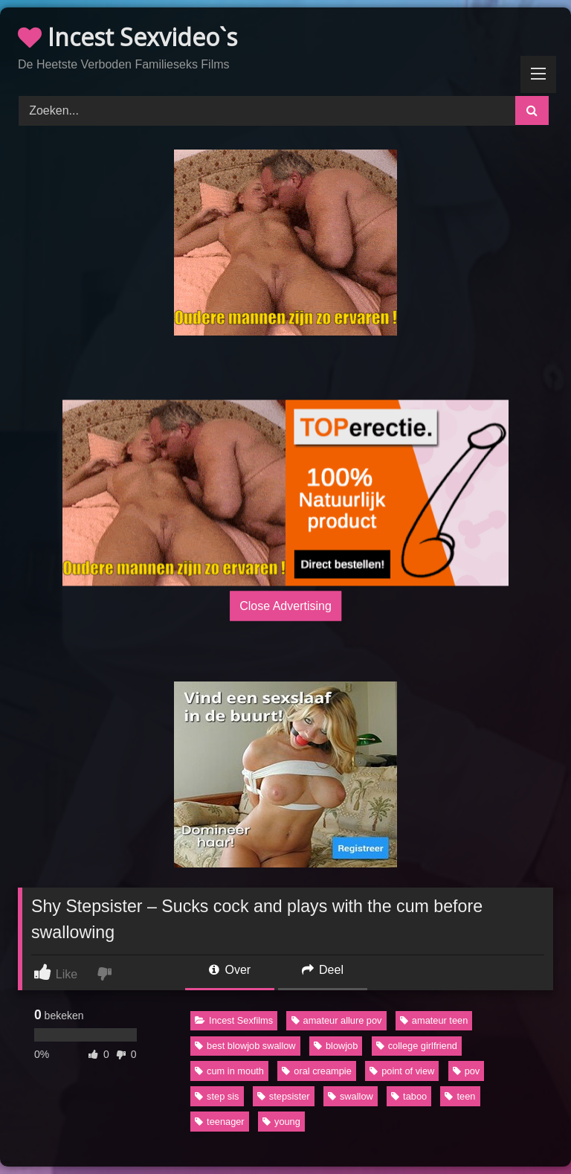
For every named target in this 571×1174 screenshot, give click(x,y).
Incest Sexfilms (234, 1020)
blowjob (336, 1045)
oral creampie (317, 1071)
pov (466, 1071)
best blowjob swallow (245, 1045)
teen (460, 1096)
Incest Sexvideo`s (127, 37)
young (281, 1121)
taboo (409, 1096)
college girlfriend (416, 1045)
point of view (402, 1071)
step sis (217, 1096)
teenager (220, 1121)
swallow (350, 1096)
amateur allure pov (336, 1020)
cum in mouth (229, 1071)
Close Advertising (285, 605)
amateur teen (434, 1020)
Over (230, 969)
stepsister (283, 1096)
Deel (322, 969)
